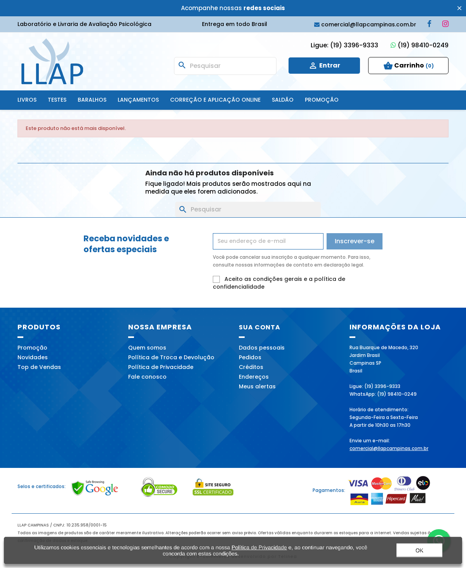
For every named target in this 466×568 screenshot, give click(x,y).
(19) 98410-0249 (420, 45)
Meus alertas (257, 386)
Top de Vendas (39, 367)
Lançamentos (138, 100)
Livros (27, 100)
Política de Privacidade (160, 367)
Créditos (251, 367)
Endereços (254, 377)
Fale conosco (147, 377)
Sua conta (259, 327)
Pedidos (250, 357)
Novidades (32, 357)
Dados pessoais (262, 348)
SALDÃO (283, 100)
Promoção (322, 100)
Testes (57, 100)
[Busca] (225, 65)
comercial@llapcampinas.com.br (389, 448)
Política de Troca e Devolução (171, 357)
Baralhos (92, 100)
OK (419, 554)
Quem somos (147, 348)
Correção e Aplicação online (215, 100)
